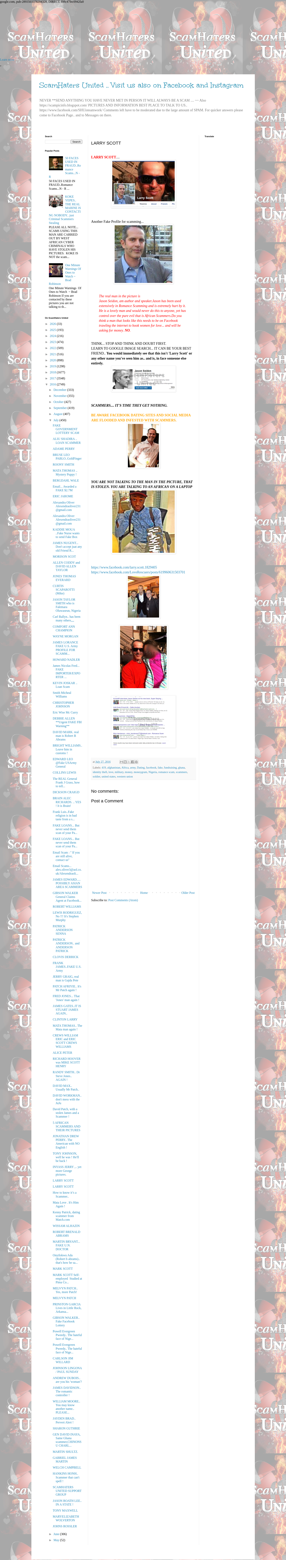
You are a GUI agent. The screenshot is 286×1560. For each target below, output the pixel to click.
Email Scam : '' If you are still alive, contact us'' (66, 856)
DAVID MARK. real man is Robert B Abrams (66, 735)
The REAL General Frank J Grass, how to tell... (66, 782)
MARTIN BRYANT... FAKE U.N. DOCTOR (66, 1245)
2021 (53, 354)
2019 (53, 366)
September (60, 408)
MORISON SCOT (64, 556)
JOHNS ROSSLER (65, 1526)
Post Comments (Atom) (123, 900)
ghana (181, 767)
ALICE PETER (62, 1052)
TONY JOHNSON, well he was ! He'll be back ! (66, 1157)
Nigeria (153, 772)
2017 (53, 378)
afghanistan (113, 767)
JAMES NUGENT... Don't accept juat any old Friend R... (67, 546)
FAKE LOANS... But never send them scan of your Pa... (66, 829)
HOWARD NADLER (66, 659)
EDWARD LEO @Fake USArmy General (65, 762)
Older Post (188, 892)
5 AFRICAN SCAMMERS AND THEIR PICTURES (66, 1126)
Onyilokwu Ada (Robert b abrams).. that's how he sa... (66, 1259)
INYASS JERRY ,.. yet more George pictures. (67, 1170)
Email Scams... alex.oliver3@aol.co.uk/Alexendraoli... (67, 869)
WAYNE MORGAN (65, 636)
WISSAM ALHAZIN (66, 1225)
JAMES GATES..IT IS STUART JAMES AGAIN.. (67, 1009)
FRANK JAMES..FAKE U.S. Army (67, 966)
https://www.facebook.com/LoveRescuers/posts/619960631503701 (138, 572)
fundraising (170, 767)
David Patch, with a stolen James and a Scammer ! (66, 1112)
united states (109, 776)
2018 (53, 372)
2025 (53, 330)
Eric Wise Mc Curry (65, 712)
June (56, 1534)
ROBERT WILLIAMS (67, 906)
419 (104, 767)
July (56, 420)
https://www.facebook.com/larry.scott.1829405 (124, 567)
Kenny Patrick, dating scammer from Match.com (66, 1216)
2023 (53, 342)
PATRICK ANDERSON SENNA (63, 930)
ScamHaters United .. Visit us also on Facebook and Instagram (141, 85)
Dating (141, 767)
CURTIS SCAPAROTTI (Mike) (63, 589)
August (58, 414)
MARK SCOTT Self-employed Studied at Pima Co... (67, 1278)
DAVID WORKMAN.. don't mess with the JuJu (67, 1099)
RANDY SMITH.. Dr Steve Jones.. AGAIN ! (66, 1075)
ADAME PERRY (64, 448)
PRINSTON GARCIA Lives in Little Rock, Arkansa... (67, 1308)
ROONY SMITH (63, 464)
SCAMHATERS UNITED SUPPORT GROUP (67, 1490)
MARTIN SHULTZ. (65, 1451)
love (111, 772)
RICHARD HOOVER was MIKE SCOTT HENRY (67, 1062)
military (119, 772)
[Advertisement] (117, 31)
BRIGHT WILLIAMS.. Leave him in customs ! (67, 749)
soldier (96, 776)
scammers (181, 772)
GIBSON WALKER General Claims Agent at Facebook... (67, 896)
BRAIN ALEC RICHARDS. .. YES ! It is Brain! (67, 802)
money (128, 772)
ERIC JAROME (63, 496)
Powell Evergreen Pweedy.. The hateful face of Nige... (67, 1335)
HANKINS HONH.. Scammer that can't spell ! (66, 1477)
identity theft (100, 772)
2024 (53, 336)
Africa (125, 767)
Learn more (7, 59)
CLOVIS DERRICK (65, 957)
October (58, 402)
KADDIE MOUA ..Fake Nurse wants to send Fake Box (66, 533)
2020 (53, 360)
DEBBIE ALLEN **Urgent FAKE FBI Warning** (67, 722)
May (56, 1540)
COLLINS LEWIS (64, 772)
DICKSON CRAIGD (66, 792)
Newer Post (99, 892)
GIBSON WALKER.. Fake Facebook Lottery (66, 1321)
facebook (151, 767)
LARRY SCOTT (63, 1180)
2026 (53, 324)
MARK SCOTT (63, 1268)
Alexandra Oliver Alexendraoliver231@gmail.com (67, 506)
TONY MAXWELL (65, 1510)
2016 (53, 384)
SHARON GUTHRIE (66, 1428)
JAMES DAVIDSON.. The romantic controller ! (67, 1391)
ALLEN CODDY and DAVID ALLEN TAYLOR (66, 566)
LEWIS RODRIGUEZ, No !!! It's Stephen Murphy (67, 916)
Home (144, 892)
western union (125, 776)
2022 (53, 348)
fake (160, 767)
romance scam (166, 772)
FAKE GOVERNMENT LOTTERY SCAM (66, 429)
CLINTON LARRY (65, 1019)
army (133, 767)
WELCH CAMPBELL (67, 1467)
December (60, 389)
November (60, 395)
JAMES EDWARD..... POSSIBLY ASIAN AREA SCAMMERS (67, 883)
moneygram (140, 772)
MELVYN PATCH (64, 1298)
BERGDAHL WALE (66, 480)
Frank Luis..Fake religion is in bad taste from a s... (65, 815)
